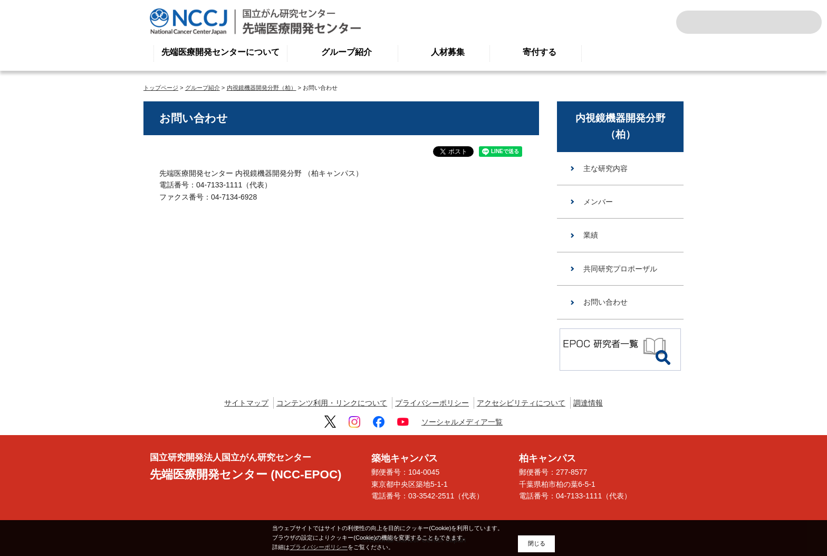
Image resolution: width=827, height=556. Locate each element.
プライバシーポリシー (432, 403)
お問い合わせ (605, 302)
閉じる (536, 543)
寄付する (539, 52)
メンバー (598, 201)
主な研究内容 (605, 168)
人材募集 (448, 52)
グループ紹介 (346, 52)
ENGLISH (776, 22)
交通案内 (799, 22)
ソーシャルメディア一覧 (462, 422)
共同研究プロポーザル (620, 269)
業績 (590, 235)
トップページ (160, 87)
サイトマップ (246, 403)
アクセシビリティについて (521, 403)
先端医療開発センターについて (220, 52)
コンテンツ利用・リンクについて (331, 403)
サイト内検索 (698, 22)
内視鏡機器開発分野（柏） (261, 87)
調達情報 (588, 403)
